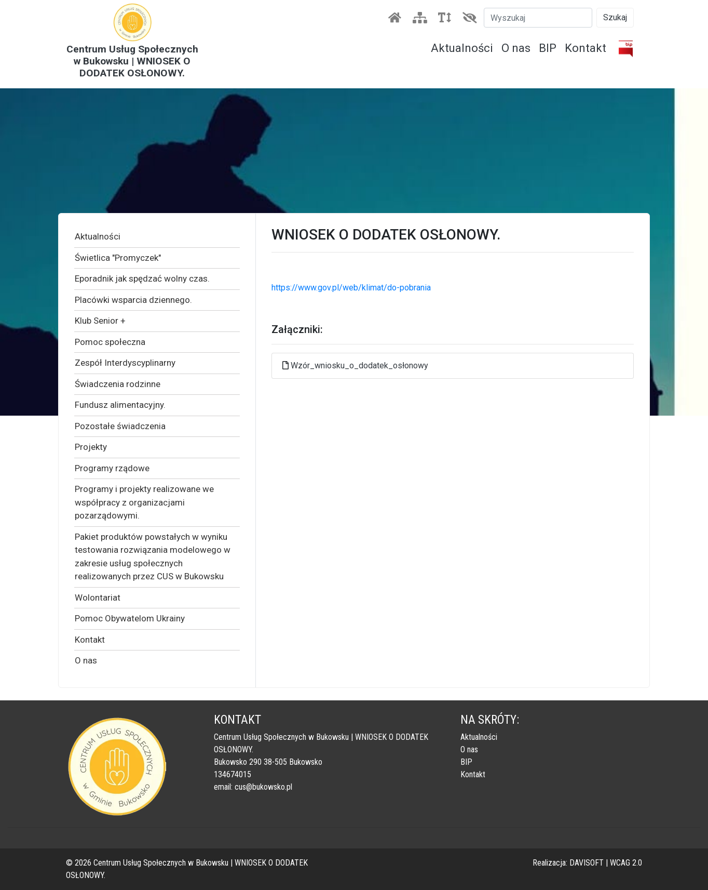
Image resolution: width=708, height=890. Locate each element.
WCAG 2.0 (626, 863)
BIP (547, 48)
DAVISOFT (586, 863)
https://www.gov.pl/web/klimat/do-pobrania (351, 288)
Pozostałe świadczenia (120, 426)
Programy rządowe (112, 468)
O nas (515, 48)
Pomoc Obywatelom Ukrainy (130, 618)
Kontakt (585, 48)
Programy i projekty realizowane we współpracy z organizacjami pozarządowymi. (144, 502)
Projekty (91, 447)
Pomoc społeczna (110, 342)
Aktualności (462, 48)
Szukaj (615, 17)
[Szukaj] (538, 18)
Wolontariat (97, 597)
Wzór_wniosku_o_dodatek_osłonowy (359, 365)
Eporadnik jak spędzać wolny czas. (142, 278)
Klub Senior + (100, 320)
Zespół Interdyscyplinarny (125, 362)
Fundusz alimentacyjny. (120, 405)
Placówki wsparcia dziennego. (133, 300)
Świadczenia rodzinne (117, 384)
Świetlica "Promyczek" (118, 258)
